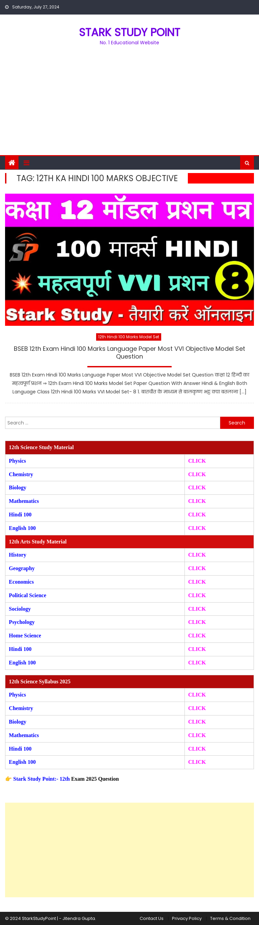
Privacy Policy (187, 918)
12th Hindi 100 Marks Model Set (128, 337)
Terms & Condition (230, 918)
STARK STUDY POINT (129, 32)
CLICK (197, 501)
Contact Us (152, 918)
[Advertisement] (129, 104)
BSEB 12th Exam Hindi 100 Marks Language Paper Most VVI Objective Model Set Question (129, 353)
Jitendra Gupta (78, 918)
